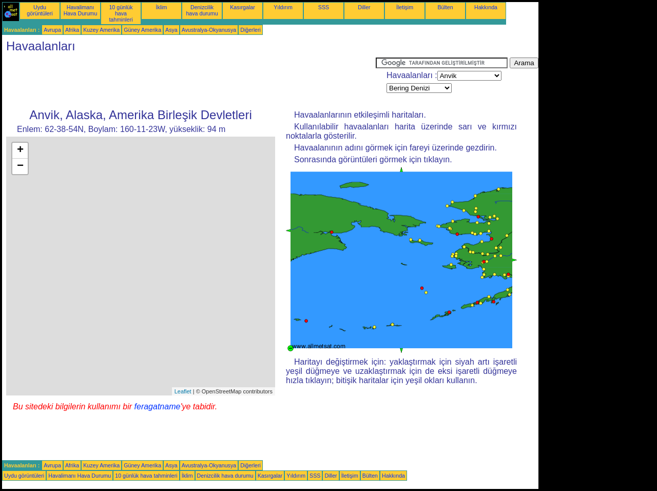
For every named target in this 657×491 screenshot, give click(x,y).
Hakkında (485, 7)
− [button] (20, 166)
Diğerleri (250, 30)
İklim (161, 7)
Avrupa (52, 30)
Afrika (72, 30)
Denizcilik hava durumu (202, 10)
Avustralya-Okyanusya (209, 30)
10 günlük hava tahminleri (120, 13)
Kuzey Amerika (101, 30)
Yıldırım (283, 7)
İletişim (404, 7)
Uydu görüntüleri (39, 10)
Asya (171, 30)
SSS (323, 7)
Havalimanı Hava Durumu (81, 10)
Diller (364, 7)
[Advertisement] (189, 81)
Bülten (445, 7)
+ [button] (20, 150)
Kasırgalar (242, 7)
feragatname (157, 406)
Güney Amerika (142, 30)
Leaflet (183, 391)
